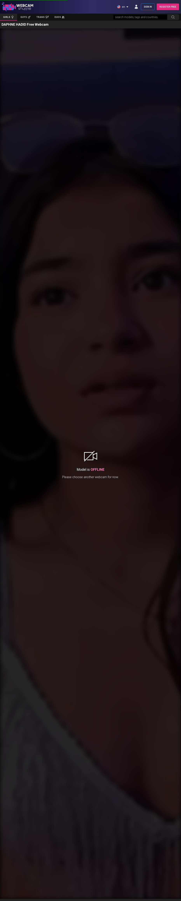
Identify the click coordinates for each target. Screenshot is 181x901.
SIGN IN (148, 6)
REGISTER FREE (167, 6)
